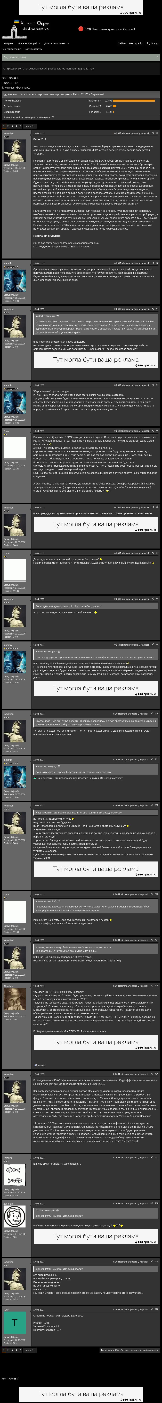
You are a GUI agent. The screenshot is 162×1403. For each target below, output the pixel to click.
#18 (156, 1203)
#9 (157, 644)
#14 (156, 940)
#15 (156, 985)
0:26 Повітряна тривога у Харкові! (110, 29)
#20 (156, 1309)
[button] (39, 43)
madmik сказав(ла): (45, 316)
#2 (157, 263)
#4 (157, 385)
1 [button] (95, 111)
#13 (156, 894)
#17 (156, 1157)
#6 (157, 507)
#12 (156, 805)
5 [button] (95, 106)
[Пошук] (152, 43)
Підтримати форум (15, 57)
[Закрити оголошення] (157, 57)
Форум (8, 43)
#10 (156, 713)
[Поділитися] (153, 133)
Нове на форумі (27, 43)
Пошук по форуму (33, 49)
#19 (156, 1261)
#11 (156, 759)
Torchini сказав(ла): (45, 1210)
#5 (157, 430)
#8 (157, 599)
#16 (156, 1074)
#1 (157, 133)
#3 (157, 309)
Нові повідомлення (11, 49)
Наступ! (29, 126)
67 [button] (94, 100)
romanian (9, 87)
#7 (157, 553)
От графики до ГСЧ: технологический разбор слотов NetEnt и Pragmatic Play (48, 68)
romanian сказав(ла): (46, 651)
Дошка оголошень (55, 43)
